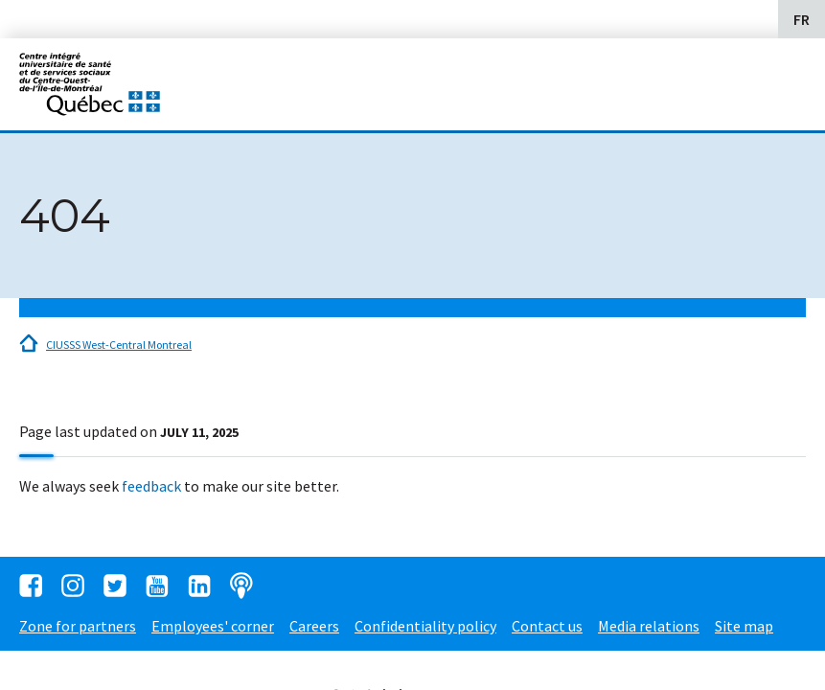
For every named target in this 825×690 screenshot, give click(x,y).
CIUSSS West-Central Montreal (119, 344)
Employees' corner (212, 625)
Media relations (648, 625)
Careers (314, 625)
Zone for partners (77, 625)
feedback (151, 485)
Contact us (547, 625)
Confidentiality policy (425, 625)
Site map (744, 625)
